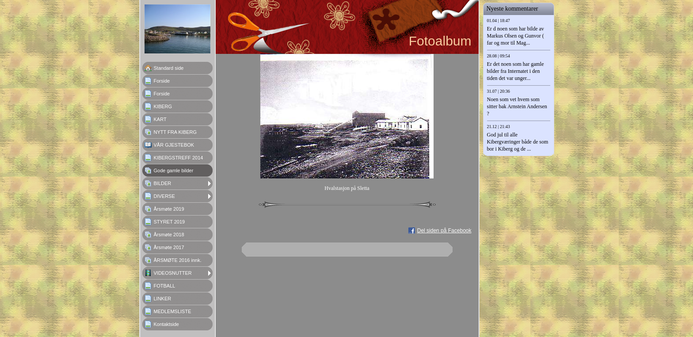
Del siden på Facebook (444, 230)
